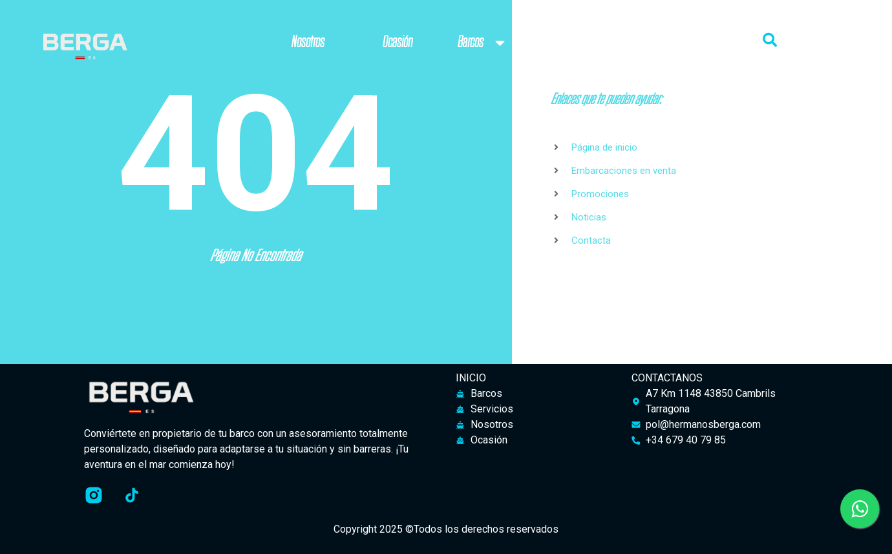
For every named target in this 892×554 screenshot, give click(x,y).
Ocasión (397, 42)
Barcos (483, 42)
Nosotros (308, 42)
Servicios (584, 42)
